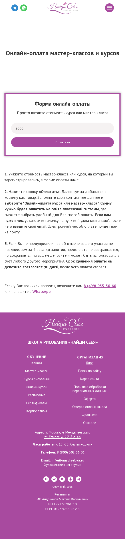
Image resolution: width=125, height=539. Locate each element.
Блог (89, 362)
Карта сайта (89, 378)
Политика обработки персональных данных (90, 388)
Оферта (90, 398)
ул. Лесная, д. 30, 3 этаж (62, 436)
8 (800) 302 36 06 (71, 452)
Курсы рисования (37, 379)
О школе (89, 422)
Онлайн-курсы (36, 387)
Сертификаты (36, 403)
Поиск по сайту (89, 370)
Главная (36, 363)
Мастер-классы (36, 371)
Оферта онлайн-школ (88, 406)
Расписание (36, 395)
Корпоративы (36, 411)
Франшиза (89, 414)
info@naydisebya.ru (68, 460)
